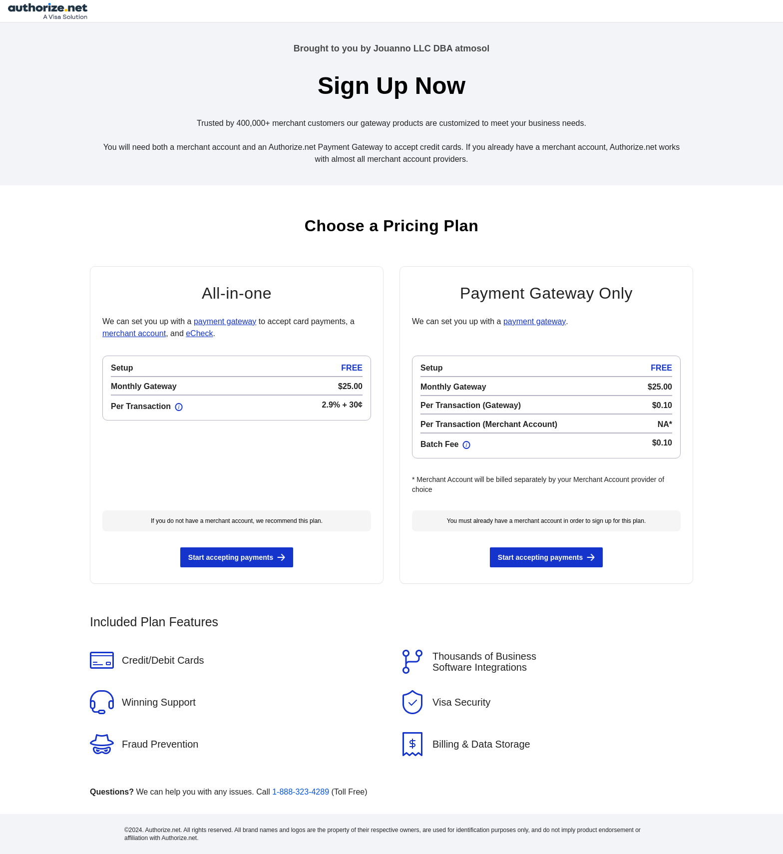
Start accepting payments (230, 557)
